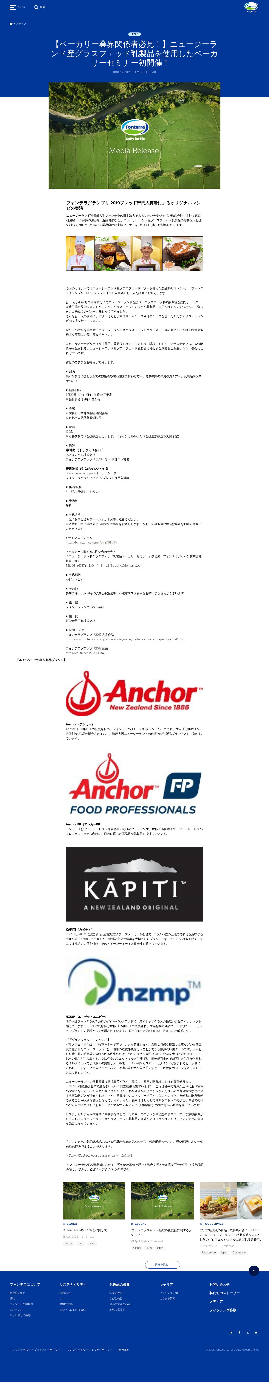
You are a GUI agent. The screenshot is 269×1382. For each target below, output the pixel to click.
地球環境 (65, 1293)
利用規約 (124, 1350)
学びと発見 (116, 1298)
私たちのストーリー (224, 1293)
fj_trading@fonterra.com (126, 565)
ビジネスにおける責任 (73, 1309)
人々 (62, 1298)
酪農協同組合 (17, 1293)
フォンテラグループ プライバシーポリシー (35, 1350)
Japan (134, 34)
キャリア (167, 1284)
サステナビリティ (73, 1284)
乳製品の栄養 (119, 1284)
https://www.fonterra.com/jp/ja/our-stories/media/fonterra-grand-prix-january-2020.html (125, 639)
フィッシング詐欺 (222, 1310)
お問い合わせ (219, 1284)
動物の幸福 (66, 1304)
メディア (216, 1301)
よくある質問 (168, 1298)
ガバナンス (16, 1309)
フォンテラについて (25, 1284)
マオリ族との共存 (20, 1315)
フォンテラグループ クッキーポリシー (89, 1350)
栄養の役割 (116, 1293)
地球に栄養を (117, 1309)
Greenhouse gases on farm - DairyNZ (107, 1155)
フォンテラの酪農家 (21, 1304)
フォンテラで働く (170, 1293)
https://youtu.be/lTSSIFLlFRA (85, 653)
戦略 (12, 1298)
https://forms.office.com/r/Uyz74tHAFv (92, 542)
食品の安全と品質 (119, 1304)
